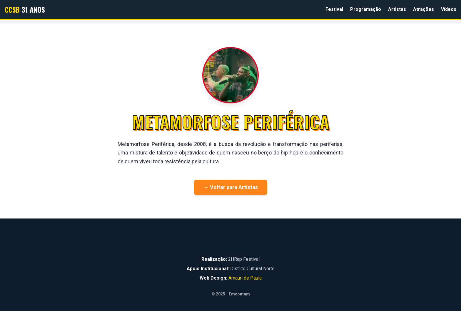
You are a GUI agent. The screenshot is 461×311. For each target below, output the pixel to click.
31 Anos (25, 9)
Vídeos (448, 9)
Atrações (423, 9)
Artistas (397, 9)
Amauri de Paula (245, 278)
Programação (365, 9)
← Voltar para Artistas (230, 187)
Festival (334, 9)
